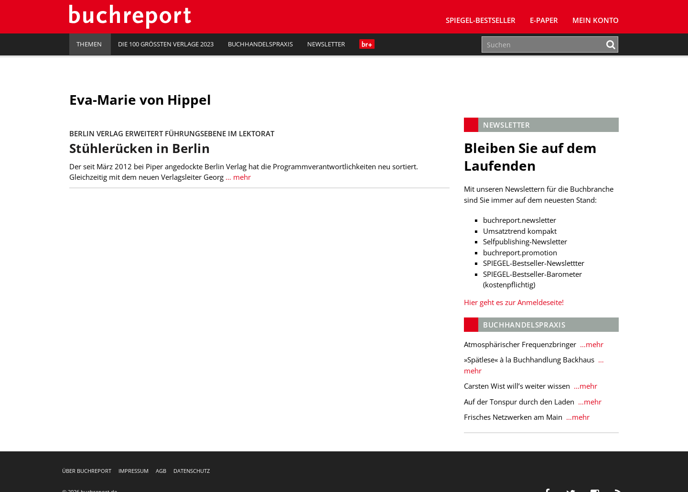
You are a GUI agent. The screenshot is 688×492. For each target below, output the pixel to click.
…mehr (590, 344)
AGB (161, 470)
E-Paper (544, 20)
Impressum (133, 470)
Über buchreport (86, 470)
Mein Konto (595, 20)
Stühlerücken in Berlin (139, 148)
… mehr (237, 177)
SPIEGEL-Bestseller (481, 20)
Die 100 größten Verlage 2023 (166, 44)
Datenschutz (191, 470)
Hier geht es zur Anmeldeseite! (514, 302)
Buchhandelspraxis (260, 44)
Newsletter (326, 44)
